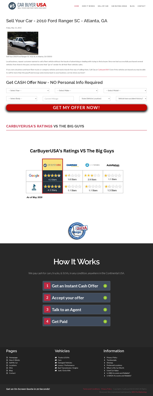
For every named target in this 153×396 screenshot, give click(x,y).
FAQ (11, 368)
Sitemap (110, 363)
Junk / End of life (64, 370)
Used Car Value (113, 370)
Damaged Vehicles (65, 363)
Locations (13, 365)
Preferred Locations (114, 365)
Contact (12, 373)
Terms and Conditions (91, 389)
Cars (59, 360)
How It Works (14, 360)
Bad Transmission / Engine (68, 368)
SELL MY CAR (103, 6)
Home (76, 6)
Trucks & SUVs (63, 357)
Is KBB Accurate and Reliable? (118, 373)
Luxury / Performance (66, 365)
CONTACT (142, 6)
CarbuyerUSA (103, 70)
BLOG (132, 6)
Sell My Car (13, 363)
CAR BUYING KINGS (119, 6)
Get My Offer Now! (76, 107)
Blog (11, 370)
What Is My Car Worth (115, 368)
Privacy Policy (112, 357)
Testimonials (112, 360)
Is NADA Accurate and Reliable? (119, 376)
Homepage (13, 357)
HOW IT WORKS (88, 6)
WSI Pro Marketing (139, 392)
